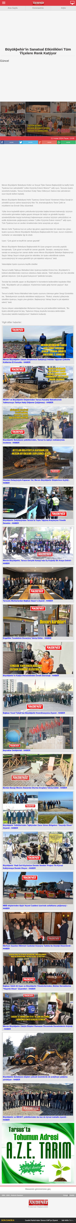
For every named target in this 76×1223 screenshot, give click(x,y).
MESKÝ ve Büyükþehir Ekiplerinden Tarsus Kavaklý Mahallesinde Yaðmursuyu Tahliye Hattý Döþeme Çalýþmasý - (38, 384)
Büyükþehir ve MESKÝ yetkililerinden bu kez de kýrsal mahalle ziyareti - (38, 1102)
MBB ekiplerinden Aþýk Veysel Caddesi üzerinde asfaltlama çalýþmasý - (38, 890)
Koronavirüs (38, 8)
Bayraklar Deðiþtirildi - (38, 734)
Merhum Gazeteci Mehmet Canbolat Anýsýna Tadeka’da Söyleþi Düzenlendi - (38, 931)
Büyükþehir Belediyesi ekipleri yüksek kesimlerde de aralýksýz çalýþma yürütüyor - (38, 1057)
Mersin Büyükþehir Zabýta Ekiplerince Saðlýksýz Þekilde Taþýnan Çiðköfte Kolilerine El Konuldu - (38, 344)
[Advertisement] (38, 28)
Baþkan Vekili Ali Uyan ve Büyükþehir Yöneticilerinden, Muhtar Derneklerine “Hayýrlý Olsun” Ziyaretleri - (38, 971)
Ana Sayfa (12, 8)
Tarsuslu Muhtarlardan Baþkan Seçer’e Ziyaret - (38, 584)
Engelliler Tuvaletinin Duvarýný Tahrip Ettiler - (38, 621)
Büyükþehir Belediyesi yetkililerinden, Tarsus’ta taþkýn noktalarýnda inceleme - (38, 425)
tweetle (30, 142)
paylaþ (11, 142)
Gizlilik (71, 1195)
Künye (65, 1195)
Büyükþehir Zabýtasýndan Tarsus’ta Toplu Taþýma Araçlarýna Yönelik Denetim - (38, 505)
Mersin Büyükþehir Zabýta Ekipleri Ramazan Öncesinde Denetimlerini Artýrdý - (38, 1011)
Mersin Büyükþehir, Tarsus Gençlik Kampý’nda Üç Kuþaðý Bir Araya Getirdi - (38, 545)
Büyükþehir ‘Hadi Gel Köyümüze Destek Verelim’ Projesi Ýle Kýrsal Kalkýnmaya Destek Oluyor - (38, 850)
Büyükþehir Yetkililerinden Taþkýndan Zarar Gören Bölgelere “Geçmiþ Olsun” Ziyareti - (38, 810)
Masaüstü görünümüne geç (38, 1189)
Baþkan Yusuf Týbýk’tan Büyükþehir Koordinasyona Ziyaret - (38, 696)
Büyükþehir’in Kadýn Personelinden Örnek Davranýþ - (38, 659)
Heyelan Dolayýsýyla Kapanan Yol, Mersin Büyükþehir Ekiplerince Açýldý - (38, 465)
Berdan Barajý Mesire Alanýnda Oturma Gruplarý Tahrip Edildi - (38, 771)
